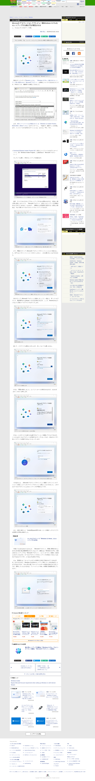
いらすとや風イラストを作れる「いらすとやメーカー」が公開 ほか (77, 81)
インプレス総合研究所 (16, 750)
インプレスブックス (29, 761)
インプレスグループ (68, 771)
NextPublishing (28, 763)
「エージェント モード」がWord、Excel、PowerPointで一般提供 (77, 272)
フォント (72, 6)
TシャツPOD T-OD (46, 750)
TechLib (57, 765)
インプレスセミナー (29, 752)
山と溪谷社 (42, 755)
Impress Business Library (30, 750)
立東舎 (43, 752)
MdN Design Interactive (60, 761)
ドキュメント (56, 6)
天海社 (70, 745)
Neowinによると (30, 80)
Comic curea (71, 748)
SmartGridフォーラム (29, 745)
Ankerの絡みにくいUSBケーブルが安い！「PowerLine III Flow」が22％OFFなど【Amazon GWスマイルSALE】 (77, 193)
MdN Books (57, 759)
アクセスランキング (70, 17)
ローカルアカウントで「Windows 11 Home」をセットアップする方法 (52, 695)
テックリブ (56, 763)
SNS (63, 6)
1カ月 (82, 19)
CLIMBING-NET (45, 759)
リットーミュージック (46, 745)
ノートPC (18, 616)
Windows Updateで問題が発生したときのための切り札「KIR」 (76, 281)
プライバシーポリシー (52, 771)
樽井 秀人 (43, 31)
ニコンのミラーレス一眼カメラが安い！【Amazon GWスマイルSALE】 (77, 145)
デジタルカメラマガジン (16, 761)
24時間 (70, 19)
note (45, 36)
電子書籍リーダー (53, 616)
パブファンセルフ (72, 754)
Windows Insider (15, 680)
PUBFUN (69, 752)
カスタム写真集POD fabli (74, 761)
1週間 (76, 19)
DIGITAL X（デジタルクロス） (31, 755)
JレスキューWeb (58, 752)
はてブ (37, 36)
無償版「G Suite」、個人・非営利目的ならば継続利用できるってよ (43, 667)
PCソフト (29, 616)
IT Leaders (13, 752)
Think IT (13, 745)
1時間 (65, 19)
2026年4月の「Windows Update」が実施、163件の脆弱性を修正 (77, 262)
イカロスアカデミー (59, 755)
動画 (67, 6)
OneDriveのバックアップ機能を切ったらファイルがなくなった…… (77, 291)
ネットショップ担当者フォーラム (32, 748)
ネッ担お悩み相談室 (15, 757)
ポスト (18, 36)
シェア (30, 36)
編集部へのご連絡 (42, 771)
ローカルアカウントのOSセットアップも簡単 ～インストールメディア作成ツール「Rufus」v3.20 (28, 708)
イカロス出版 (56, 743)
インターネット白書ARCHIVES (18, 766)
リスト (23, 36)
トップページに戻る (35, 734)
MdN (55, 757)
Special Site (69, 42)
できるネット (14, 763)
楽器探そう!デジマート (46, 748)
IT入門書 (41, 616)
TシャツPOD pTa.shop (74, 758)
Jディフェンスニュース (60, 748)
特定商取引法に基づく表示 (79, 771)
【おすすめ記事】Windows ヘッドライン (75, 253)
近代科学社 (42, 761)
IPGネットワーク (71, 756)
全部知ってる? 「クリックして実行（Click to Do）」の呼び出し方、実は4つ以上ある (77, 117)
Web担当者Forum (15, 748)
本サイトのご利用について (15, 771)
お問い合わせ (25, 771)
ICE (68, 743)
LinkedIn (53, 36)
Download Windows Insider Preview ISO (24, 150)
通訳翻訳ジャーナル (59, 750)
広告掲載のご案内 (33, 771)
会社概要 (61, 771)
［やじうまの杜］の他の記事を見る (35, 674)
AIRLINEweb (58, 745)
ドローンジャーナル (15, 755)
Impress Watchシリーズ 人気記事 (74, 229)
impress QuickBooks (73, 750)
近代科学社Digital (45, 763)
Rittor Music (43, 743)
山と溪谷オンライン (46, 756)
